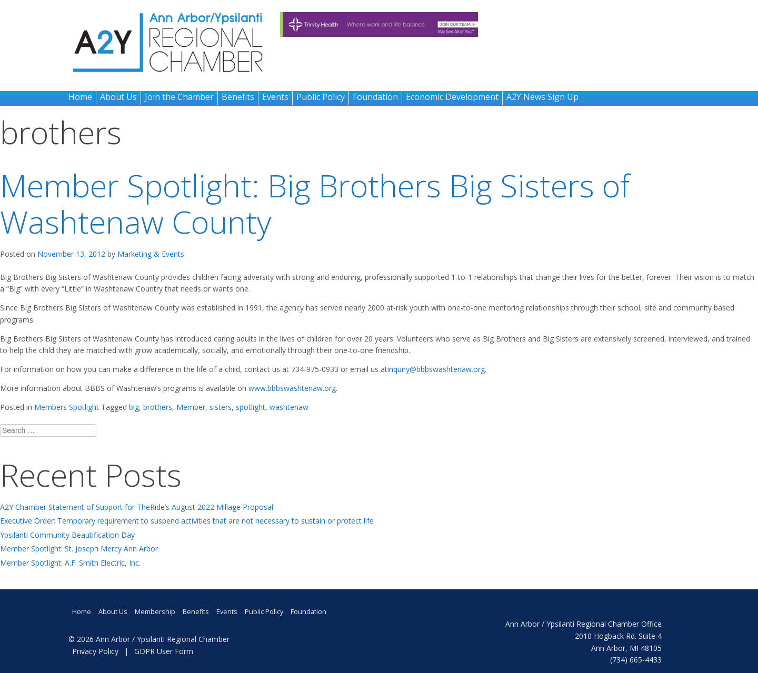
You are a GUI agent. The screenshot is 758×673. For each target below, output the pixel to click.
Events (275, 97)
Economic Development (452, 97)
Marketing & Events (150, 254)
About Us (118, 97)
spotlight (250, 407)
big (134, 407)
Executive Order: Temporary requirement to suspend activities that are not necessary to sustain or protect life (187, 521)
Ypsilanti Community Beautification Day (67, 535)
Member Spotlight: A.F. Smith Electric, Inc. (70, 563)
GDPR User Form (163, 651)
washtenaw (289, 407)
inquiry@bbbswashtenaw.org (436, 369)
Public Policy (320, 97)
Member (190, 407)
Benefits (238, 97)
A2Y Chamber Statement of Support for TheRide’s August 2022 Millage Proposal (136, 507)
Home (80, 97)
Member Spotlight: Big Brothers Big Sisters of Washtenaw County (315, 203)
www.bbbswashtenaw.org (292, 388)
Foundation (375, 97)
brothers (157, 407)
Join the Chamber (179, 97)
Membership (155, 611)
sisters (221, 407)
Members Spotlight (66, 407)
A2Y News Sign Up (542, 97)
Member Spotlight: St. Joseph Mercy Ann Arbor (79, 549)
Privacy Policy (95, 651)
